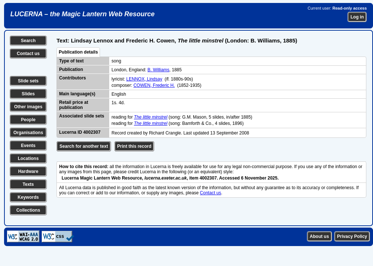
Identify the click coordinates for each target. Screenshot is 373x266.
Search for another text (83, 146)
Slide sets (28, 80)
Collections (28, 210)
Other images (28, 106)
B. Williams (158, 69)
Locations (28, 158)
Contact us (28, 53)
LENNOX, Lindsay (144, 79)
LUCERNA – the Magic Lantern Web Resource (82, 14)
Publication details (78, 52)
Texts (28, 184)
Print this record (134, 146)
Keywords (28, 197)
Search (28, 40)
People (28, 119)
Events (28, 145)
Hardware (28, 171)
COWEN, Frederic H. (154, 85)
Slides (28, 93)
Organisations (28, 132)
